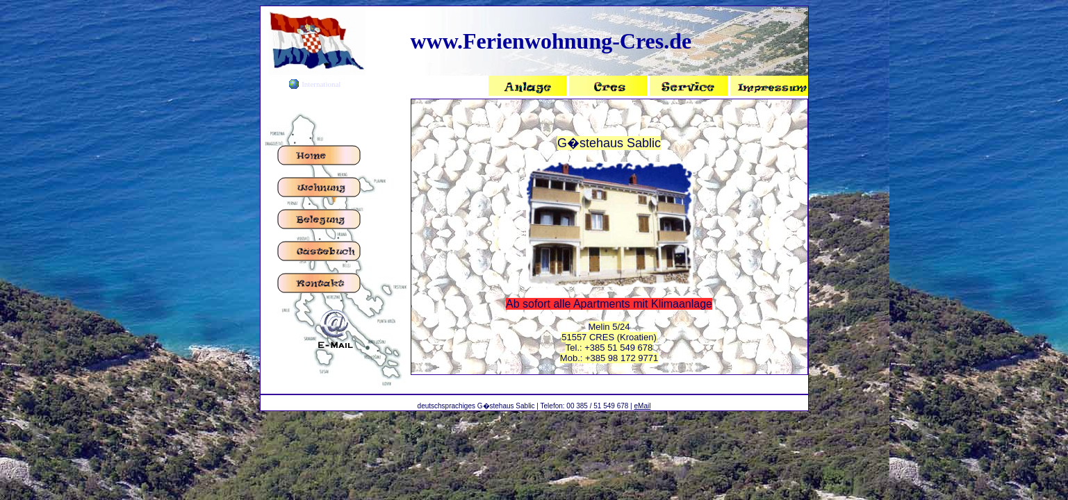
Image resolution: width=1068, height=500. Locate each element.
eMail (642, 406)
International (321, 84)
